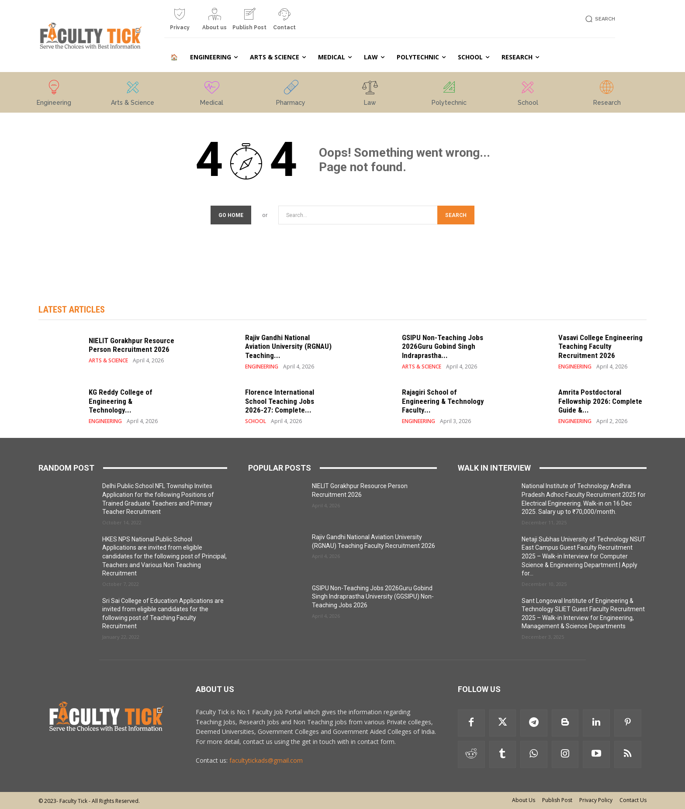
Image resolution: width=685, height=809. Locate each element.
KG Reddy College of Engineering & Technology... (120, 401)
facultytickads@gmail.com (266, 760)
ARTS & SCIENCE (108, 360)
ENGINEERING (261, 366)
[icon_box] (179, 22)
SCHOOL (255, 421)
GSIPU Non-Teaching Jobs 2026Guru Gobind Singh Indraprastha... (442, 346)
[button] (598, 19)
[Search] (455, 215)
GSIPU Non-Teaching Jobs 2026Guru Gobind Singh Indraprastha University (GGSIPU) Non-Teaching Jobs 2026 (373, 597)
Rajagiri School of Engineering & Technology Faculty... (443, 401)
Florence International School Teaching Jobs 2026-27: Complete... (279, 401)
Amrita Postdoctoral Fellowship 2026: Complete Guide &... (600, 401)
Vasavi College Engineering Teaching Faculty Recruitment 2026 (600, 346)
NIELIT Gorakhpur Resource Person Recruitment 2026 (131, 345)
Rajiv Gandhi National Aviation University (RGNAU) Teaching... (288, 346)
